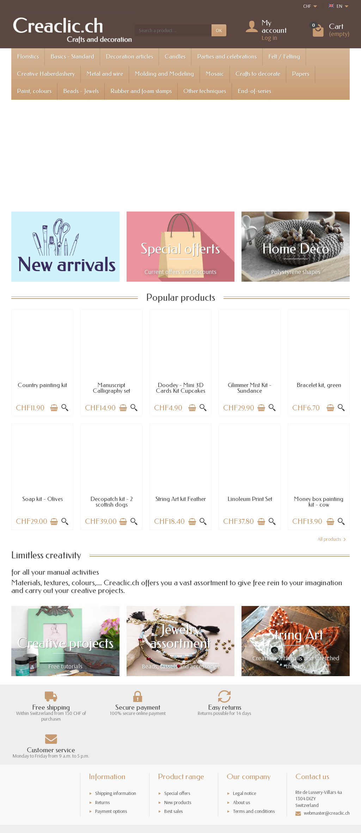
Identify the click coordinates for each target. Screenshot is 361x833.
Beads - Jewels (81, 91)
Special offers (177, 756)
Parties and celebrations (227, 56)
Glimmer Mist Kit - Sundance (249, 388)
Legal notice (244, 756)
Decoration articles (129, 56)
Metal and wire (104, 74)
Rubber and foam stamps (141, 91)
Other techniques (204, 91)
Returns (102, 765)
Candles (175, 56)
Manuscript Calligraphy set (111, 388)
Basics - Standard (72, 56)
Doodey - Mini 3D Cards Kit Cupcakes (180, 388)
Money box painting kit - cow (318, 502)
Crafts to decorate (257, 74)
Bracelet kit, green (318, 385)
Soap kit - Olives (42, 499)
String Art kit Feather (180, 499)
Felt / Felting (284, 56)
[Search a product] (173, 30)
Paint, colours (34, 91)
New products (177, 765)
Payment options (111, 774)
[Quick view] (65, 408)
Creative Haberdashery (46, 74)
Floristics (28, 56)
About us (241, 765)
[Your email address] (165, 802)
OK (219, 30)
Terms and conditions (254, 774)
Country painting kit (42, 385)
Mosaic (215, 74)
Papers (300, 74)
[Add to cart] (54, 408)
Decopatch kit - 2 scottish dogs (111, 502)
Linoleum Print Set (249, 499)
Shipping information (115, 756)
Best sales (173, 774)
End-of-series (254, 91)
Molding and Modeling (164, 74)
